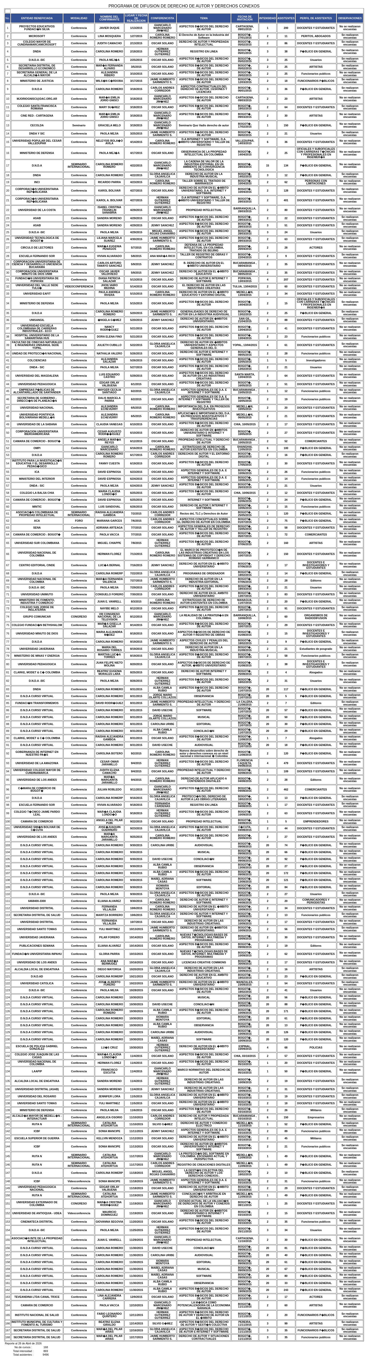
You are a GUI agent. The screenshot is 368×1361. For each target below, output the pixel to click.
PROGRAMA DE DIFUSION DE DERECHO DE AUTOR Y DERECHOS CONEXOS (183, 6)
